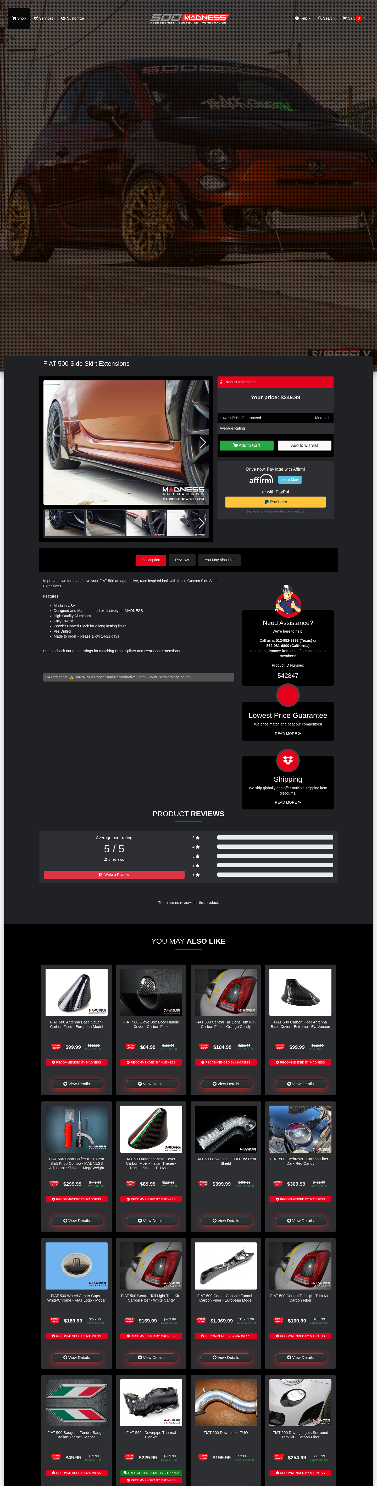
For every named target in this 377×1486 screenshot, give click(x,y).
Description (151, 560)
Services (43, 18)
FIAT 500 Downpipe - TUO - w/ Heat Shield (226, 1161)
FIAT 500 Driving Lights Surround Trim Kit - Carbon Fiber (300, 1434)
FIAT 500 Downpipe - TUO (226, 1432)
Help (303, 18)
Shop (19, 18)
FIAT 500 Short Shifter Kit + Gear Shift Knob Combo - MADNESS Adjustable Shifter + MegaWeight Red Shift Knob (76, 1165)
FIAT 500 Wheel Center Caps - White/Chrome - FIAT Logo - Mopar (76, 1297)
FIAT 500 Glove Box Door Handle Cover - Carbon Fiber (151, 1024)
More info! (323, 418)
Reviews (183, 560)
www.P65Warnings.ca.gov (170, 677)
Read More (288, 733)
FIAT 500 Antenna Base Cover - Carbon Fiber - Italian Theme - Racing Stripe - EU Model (151, 1163)
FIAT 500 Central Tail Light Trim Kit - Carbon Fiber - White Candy (151, 1297)
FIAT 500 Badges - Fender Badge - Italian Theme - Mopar (76, 1434)
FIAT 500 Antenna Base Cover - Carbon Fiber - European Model (76, 1024)
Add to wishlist (304, 445)
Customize (72, 18)
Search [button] (326, 18)
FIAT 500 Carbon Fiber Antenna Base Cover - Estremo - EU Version (300, 1024)
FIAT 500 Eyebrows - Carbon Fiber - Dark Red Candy (300, 1161)
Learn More (290, 479)
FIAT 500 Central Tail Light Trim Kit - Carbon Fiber (300, 1297)
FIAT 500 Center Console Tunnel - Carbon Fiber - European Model (225, 1297)
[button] (203, 442)
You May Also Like (220, 560)
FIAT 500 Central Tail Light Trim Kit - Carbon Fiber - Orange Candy (226, 1024)
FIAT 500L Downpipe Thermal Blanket (151, 1434)
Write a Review (114, 874)
